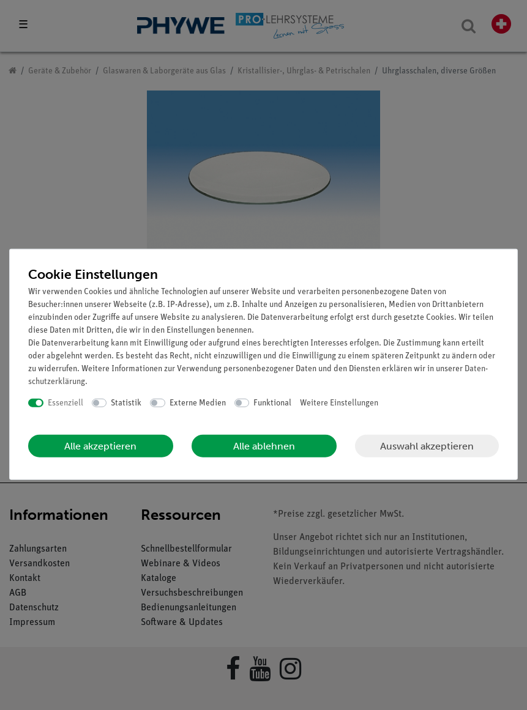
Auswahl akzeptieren (427, 445)
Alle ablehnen (264, 446)
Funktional (272, 402)
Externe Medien (198, 402)
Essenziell (65, 402)
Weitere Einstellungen (339, 402)
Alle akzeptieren (100, 446)
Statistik (126, 402)
